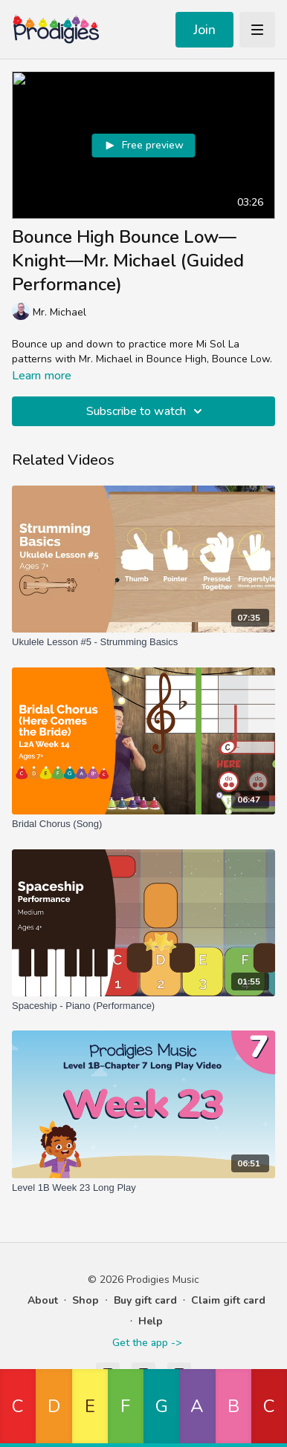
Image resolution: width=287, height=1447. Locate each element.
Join (204, 30)
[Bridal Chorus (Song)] (143, 824)
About (43, 1300)
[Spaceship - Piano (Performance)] (143, 1006)
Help (150, 1321)
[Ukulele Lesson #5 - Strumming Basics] (143, 642)
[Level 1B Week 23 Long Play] (143, 1187)
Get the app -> (146, 1343)
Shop (85, 1300)
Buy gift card (145, 1300)
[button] (18, 1408)
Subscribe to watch (146, 411)
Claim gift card (228, 1300)
